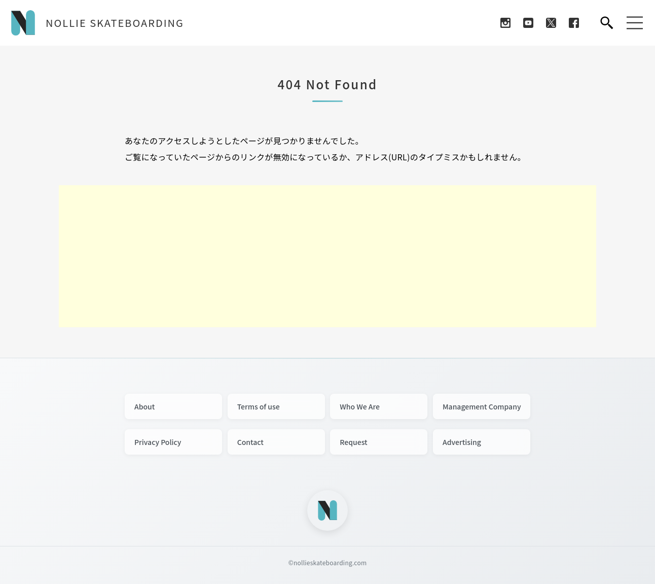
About (144, 406)
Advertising (462, 442)
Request (353, 442)
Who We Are (360, 406)
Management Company (482, 406)
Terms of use (258, 406)
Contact (250, 442)
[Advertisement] (327, 256)
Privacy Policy (157, 442)
